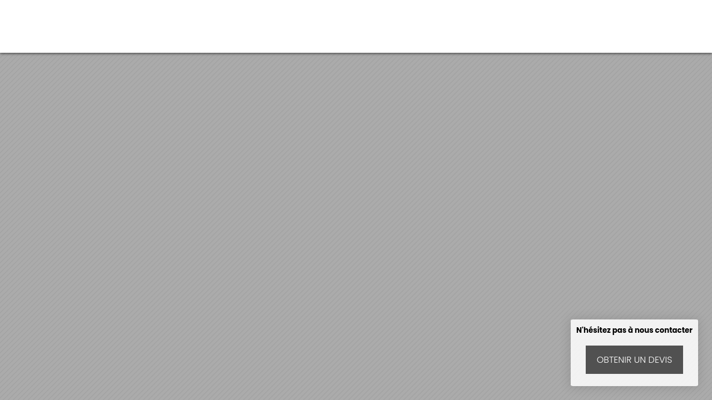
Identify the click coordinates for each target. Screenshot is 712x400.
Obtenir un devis (635, 359)
